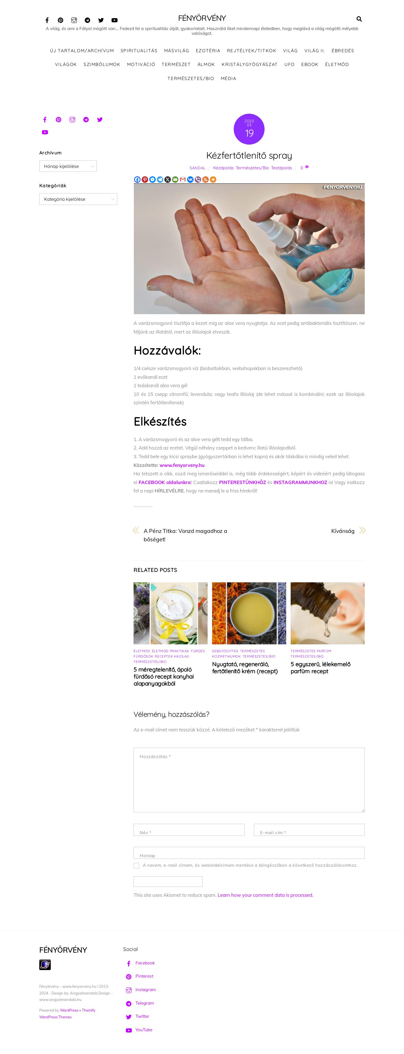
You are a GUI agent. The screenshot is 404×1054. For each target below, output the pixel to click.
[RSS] (205, 179)
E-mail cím (273, 832)
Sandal (198, 167)
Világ (290, 50)
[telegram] (87, 19)
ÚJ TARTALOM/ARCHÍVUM (82, 50)
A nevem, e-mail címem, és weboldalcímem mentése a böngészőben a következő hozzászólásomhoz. (250, 865)
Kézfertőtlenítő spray (249, 155)
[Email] (175, 179)
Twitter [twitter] (136, 1016)
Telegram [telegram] (138, 1003)
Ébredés (343, 50)
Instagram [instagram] (139, 989)
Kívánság (343, 530)
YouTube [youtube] (137, 1029)
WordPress (69, 1010)
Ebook (310, 64)
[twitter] (101, 19)
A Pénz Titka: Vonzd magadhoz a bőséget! (185, 535)
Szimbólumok (102, 64)
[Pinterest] (145, 179)
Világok (66, 64)
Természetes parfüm (311, 651)
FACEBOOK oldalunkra (165, 482)
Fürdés (198, 651)
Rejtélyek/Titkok (252, 50)
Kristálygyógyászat (250, 64)
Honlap (147, 855)
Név (145, 832)
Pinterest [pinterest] (138, 976)
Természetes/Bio (190, 78)
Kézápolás (223, 167)
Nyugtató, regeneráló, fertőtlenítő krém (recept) (244, 668)
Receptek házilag (172, 656)
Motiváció (141, 64)
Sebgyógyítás (225, 651)
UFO (289, 64)
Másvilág (176, 50)
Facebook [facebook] (139, 963)
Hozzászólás (155, 756)
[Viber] (198, 179)
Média (229, 78)
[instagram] (74, 19)
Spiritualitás (139, 50)
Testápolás (281, 167)
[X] (167, 179)
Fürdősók (143, 656)
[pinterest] (60, 19)
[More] (213, 179)
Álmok (206, 64)
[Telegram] (160, 179)
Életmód (337, 64)
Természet (176, 64)
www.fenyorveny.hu (182, 465)
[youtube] (114, 19)
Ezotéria (208, 50)
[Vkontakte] (190, 179)
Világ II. (314, 50)
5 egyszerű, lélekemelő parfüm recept (320, 668)
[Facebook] (137, 179)
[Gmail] (183, 179)
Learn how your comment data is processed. (265, 895)
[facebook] (47, 19)
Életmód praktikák (170, 651)
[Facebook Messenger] (152, 179)
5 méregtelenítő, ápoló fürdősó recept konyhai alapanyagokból (163, 676)
